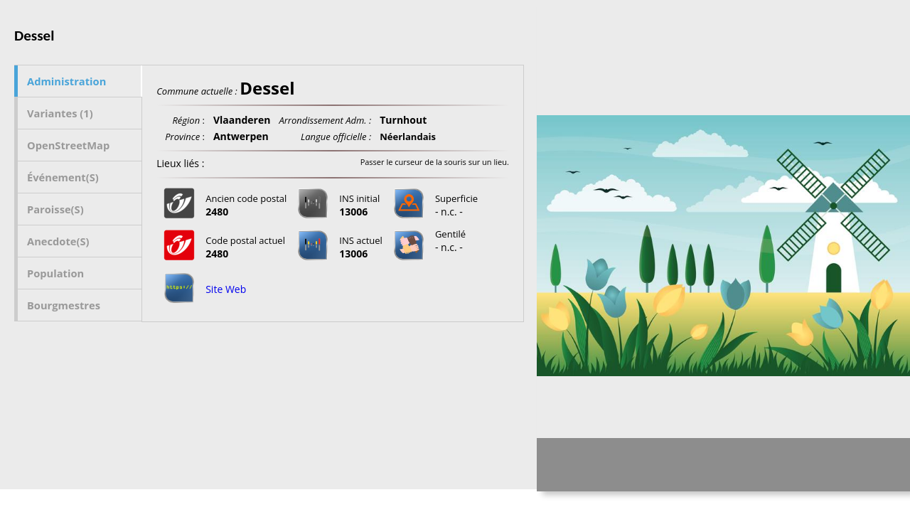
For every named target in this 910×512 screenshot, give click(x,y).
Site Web (225, 289)
